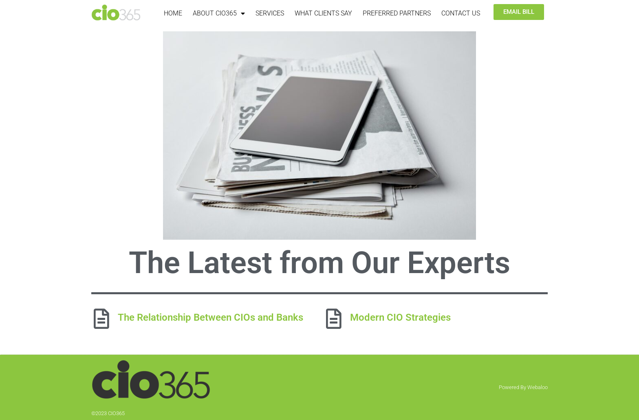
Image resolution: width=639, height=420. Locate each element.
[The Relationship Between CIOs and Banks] (101, 318)
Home (173, 13)
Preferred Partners (397, 13)
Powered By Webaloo (523, 387)
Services (270, 13)
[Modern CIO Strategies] (334, 318)
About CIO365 (219, 13)
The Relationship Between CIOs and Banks (210, 317)
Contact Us (460, 13)
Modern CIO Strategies (400, 317)
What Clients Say (323, 13)
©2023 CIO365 (108, 413)
